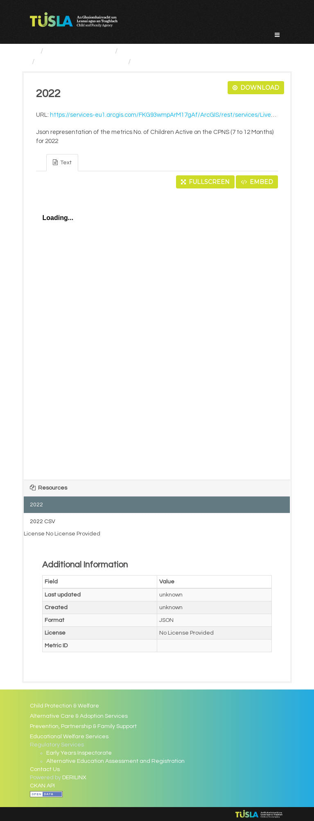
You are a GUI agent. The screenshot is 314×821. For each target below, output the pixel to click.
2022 (143, 62)
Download (256, 87)
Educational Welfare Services (69, 736)
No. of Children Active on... (81, 62)
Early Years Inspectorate (79, 753)
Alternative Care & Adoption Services (79, 716)
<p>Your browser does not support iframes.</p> (157, 332)
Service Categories (79, 51)
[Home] (33, 51)
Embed (257, 182)
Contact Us (45, 769)
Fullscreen (205, 182)
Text (62, 162)
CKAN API (42, 786)
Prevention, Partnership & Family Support (83, 726)
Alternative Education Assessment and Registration (115, 761)
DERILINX (74, 777)
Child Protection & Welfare (64, 706)
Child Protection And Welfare (170, 51)
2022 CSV (42, 521)
